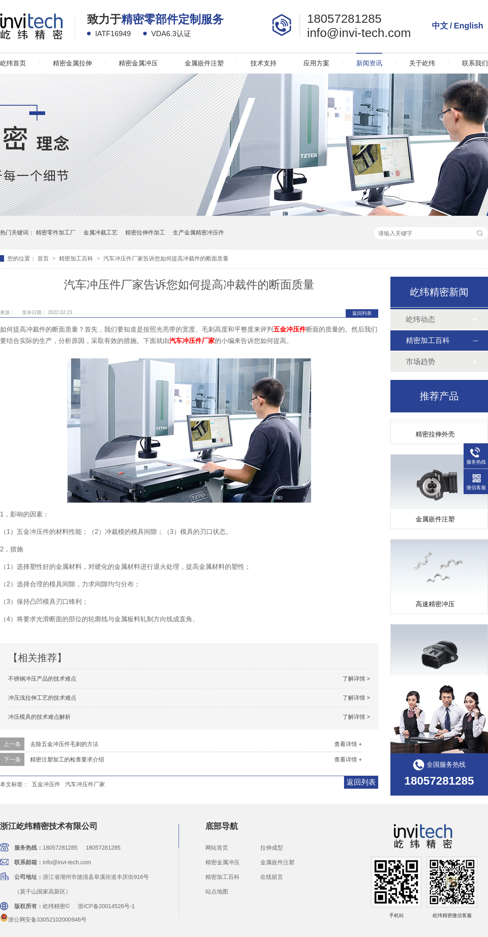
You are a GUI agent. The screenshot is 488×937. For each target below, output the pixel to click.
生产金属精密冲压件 (198, 232)
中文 (440, 25)
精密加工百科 (77, 258)
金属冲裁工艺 (100, 232)
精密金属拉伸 (72, 63)
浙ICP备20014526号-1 (106, 906)
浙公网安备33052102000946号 (43, 919)
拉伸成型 (271, 847)
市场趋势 (420, 362)
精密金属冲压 (138, 63)
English (468, 25)
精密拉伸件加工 (145, 232)
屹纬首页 (13, 63)
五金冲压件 (46, 784)
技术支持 (264, 63)
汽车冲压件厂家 (85, 784)
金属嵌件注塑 (204, 63)
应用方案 (316, 63)
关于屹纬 (422, 63)
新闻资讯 (369, 63)
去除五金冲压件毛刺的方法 (64, 744)
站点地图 (216, 891)
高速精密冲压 (435, 605)
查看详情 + (348, 744)
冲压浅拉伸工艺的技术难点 (42, 697)
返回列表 (362, 313)
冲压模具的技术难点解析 (39, 717)
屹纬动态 (420, 319)
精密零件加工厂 (56, 232)
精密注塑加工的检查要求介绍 (67, 759)
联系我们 (475, 63)
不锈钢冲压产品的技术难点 (42, 678)
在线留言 (271, 877)
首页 (43, 258)
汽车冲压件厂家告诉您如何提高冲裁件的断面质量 (166, 258)
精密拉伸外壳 (435, 435)
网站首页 (216, 847)
